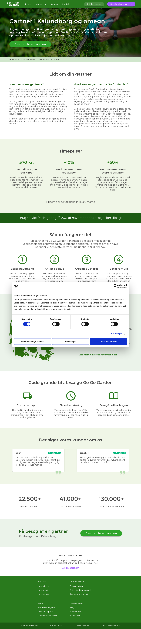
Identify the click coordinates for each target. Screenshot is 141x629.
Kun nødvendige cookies (32, 341)
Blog (72, 607)
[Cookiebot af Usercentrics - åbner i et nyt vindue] (115, 286)
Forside (14, 59)
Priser (28, 4)
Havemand (43, 590)
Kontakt (66, 4)
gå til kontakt (70, 567)
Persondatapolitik (46, 611)
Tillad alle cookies (108, 341)
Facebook (75, 611)
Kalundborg (43, 59)
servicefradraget (39, 218)
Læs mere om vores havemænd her (98, 355)
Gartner (56, 59)
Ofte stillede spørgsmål (80, 590)
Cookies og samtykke (47, 615)
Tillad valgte (70, 341)
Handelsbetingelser (46, 607)
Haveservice (43, 594)
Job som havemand (79, 594)
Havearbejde (29, 59)
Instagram (75, 615)
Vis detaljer (116, 334)
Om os (54, 4)
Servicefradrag (76, 586)
